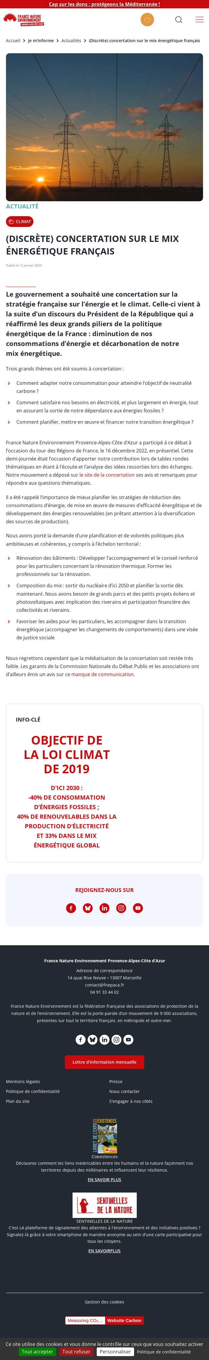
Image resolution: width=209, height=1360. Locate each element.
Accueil (13, 40)
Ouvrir (178, 19)
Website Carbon (124, 1320)
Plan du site (18, 1101)
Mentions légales (23, 1081)
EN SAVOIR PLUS (104, 1179)
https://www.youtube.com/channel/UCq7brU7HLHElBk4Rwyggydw (138, 908)
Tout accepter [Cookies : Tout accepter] (37, 1351)
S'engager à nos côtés (131, 1101)
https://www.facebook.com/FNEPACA (71, 908)
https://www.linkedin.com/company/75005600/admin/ (104, 908)
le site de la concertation (107, 475)
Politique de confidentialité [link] (164, 1352)
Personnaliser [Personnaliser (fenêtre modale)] (115, 1351)
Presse (115, 1081)
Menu (199, 19)
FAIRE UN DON (149, 24)
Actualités (71, 40)
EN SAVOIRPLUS (104, 1251)
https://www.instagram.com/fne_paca (121, 908)
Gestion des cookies (104, 1302)
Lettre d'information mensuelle (104, 1062)
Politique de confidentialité (33, 1091)
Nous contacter (124, 1091)
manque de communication (102, 674)
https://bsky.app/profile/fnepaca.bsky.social (88, 908)
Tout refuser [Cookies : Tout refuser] (76, 1351)
